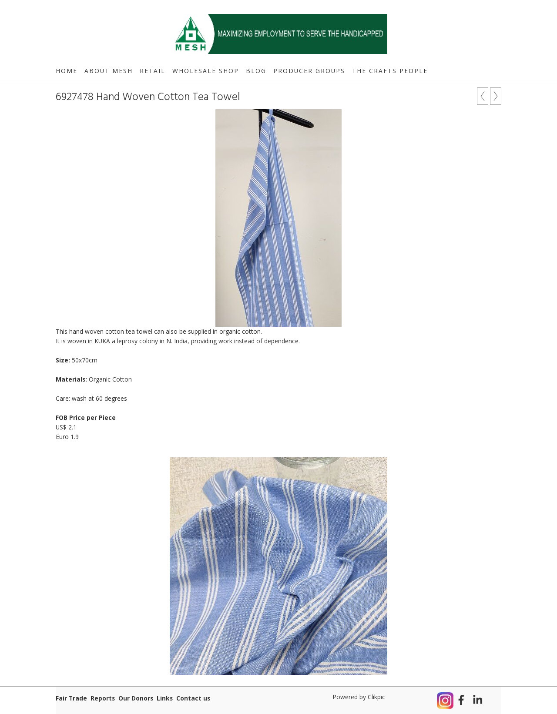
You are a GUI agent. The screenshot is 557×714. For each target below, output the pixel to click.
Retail (152, 71)
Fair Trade (71, 698)
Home (66, 71)
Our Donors (135, 698)
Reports (103, 698)
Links (165, 698)
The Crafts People (390, 71)
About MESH (108, 71)
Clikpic (376, 697)
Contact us (193, 698)
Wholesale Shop (205, 71)
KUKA (102, 341)
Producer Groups (309, 71)
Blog (256, 71)
